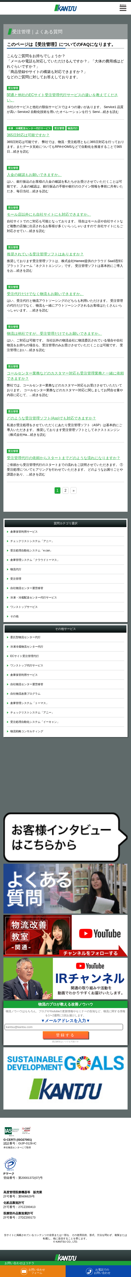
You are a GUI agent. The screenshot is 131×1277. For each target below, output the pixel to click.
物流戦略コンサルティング (26, 731)
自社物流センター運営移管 (26, 588)
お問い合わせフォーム (37, 1271)
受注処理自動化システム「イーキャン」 (35, 722)
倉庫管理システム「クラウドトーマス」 (35, 560)
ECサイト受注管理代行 (24, 656)
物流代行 (73, 128)
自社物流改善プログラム (25, 693)
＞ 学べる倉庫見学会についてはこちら (65, 506)
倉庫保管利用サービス (24, 531)
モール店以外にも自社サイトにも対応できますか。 (49, 214)
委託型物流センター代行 (25, 637)
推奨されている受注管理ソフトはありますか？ (45, 254)
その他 (14, 616)
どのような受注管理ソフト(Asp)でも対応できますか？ (51, 418)
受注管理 (13, 88)
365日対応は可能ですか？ (28, 135)
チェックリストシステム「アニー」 (32, 541)
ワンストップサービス (24, 607)
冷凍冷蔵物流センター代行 (26, 646)
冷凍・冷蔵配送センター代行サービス (29, 128)
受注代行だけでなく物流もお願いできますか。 (45, 294)
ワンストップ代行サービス (26, 665)
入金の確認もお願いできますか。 (34, 175)
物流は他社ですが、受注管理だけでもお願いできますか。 (54, 333)
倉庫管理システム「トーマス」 (29, 703)
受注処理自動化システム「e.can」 (31, 550)
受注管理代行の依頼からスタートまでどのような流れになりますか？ (63, 458)
